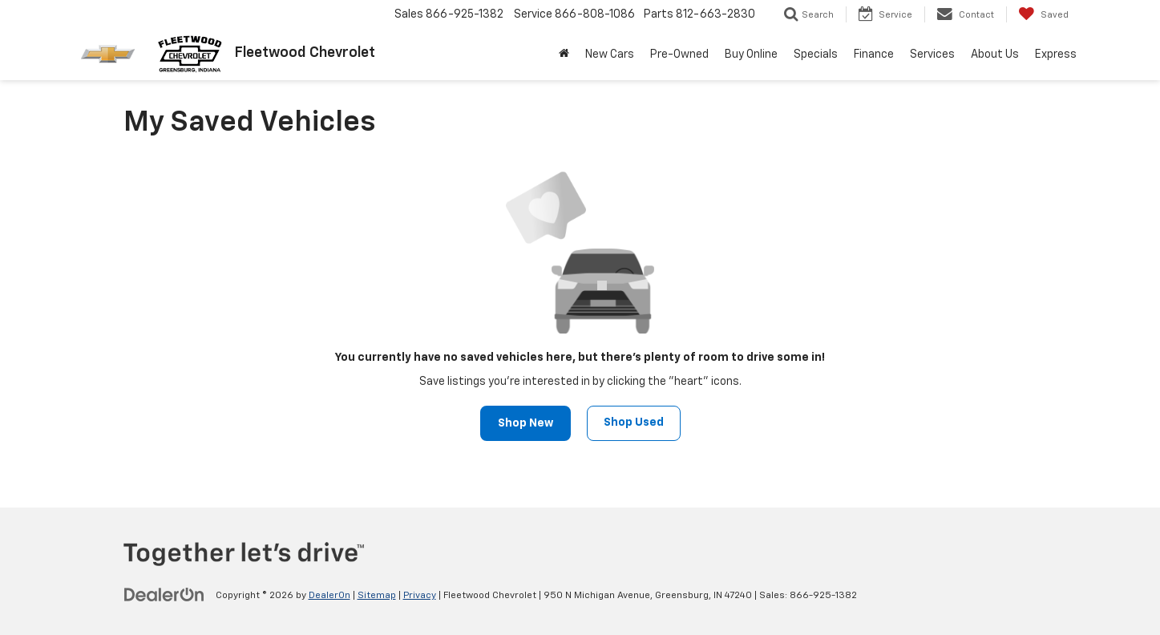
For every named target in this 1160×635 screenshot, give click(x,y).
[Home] (564, 54)
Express (1056, 54)
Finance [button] (874, 54)
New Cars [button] (609, 54)
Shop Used (634, 422)
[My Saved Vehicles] (1043, 14)
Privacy (419, 596)
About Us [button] (995, 54)
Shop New (525, 423)
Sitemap (377, 596)
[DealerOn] (164, 595)
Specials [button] (816, 54)
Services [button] (932, 54)
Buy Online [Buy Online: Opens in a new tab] (751, 54)
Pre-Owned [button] (679, 54)
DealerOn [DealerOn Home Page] (329, 596)
